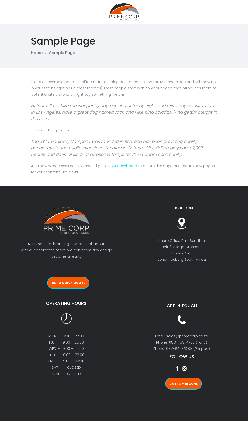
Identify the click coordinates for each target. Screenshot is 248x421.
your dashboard (122, 165)
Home (37, 53)
